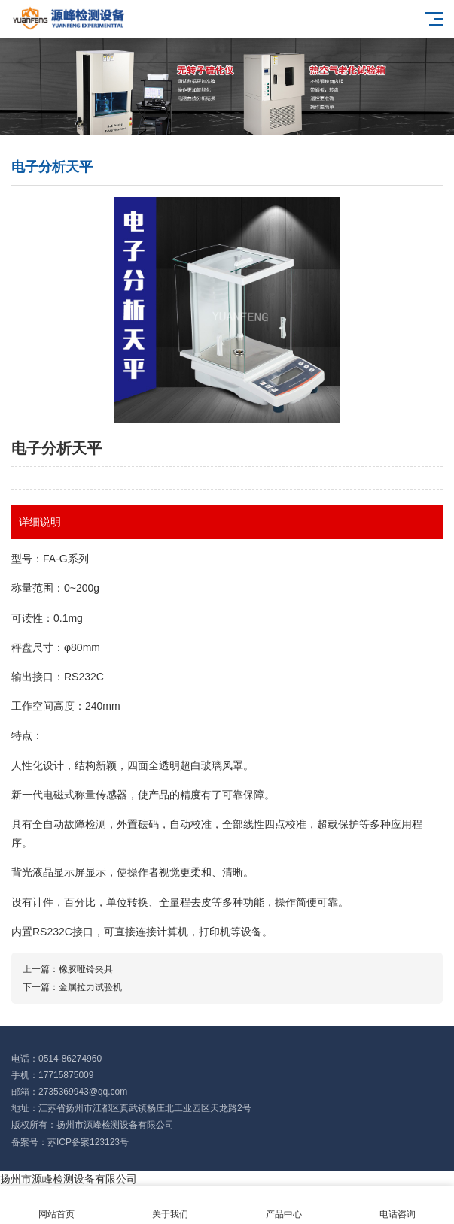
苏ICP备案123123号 (88, 1142)
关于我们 (170, 1205)
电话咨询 (397, 1205)
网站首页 (57, 1205)
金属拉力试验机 (90, 987)
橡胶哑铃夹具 (86, 969)
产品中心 (284, 1205)
